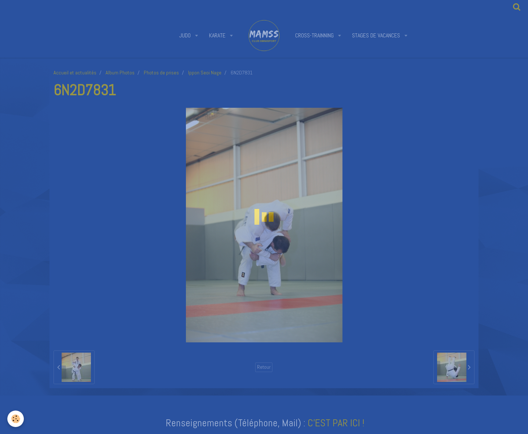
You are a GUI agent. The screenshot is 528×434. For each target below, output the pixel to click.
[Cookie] (15, 419)
